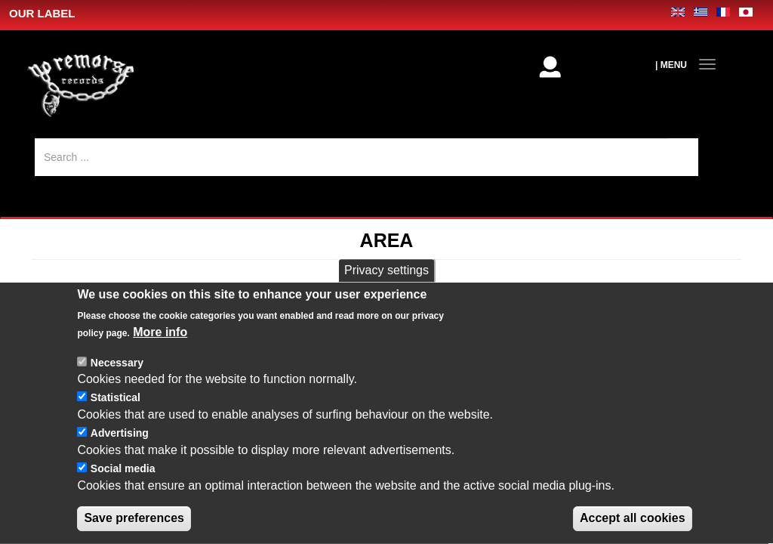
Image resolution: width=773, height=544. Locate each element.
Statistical (115, 416)
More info (160, 350)
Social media (123, 487)
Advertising (120, 451)
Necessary (117, 381)
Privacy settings (386, 288)
